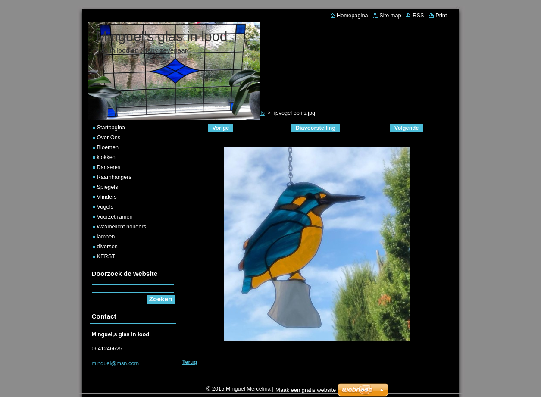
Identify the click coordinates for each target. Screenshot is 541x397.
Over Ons (109, 137)
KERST (106, 256)
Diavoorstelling (315, 128)
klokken (106, 157)
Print (441, 15)
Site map (390, 15)
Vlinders (107, 197)
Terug (189, 362)
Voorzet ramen (115, 216)
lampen (106, 236)
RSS (418, 15)
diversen (107, 246)
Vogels (105, 206)
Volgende (406, 128)
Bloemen (108, 147)
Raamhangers (114, 177)
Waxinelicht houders (122, 226)
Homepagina (352, 15)
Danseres (109, 167)
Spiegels (107, 187)
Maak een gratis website (305, 392)
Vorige (221, 128)
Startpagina (111, 127)
